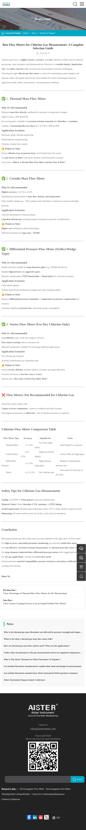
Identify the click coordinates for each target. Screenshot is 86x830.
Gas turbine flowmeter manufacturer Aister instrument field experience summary (41, 673)
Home (25, 33)
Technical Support (47, 33)
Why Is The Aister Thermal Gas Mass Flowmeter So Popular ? (32, 659)
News (34, 33)
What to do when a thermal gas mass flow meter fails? (28, 639)
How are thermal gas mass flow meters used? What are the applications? (37, 646)
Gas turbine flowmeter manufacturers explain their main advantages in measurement (42, 666)
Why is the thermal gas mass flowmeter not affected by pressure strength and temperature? (43, 632)
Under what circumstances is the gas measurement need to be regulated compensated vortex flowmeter (43, 653)
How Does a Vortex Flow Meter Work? (30, 379)
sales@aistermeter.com (43, 728)
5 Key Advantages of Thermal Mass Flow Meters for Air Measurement (35, 593)
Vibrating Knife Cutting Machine (16, 794)
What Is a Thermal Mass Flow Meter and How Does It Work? (39, 162)
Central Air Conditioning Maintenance (48, 794)
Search (77, 779)
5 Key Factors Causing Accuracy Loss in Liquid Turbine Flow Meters (34, 603)
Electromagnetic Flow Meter (32, 789)
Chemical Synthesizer (11, 799)
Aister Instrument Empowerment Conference (24, 680)
